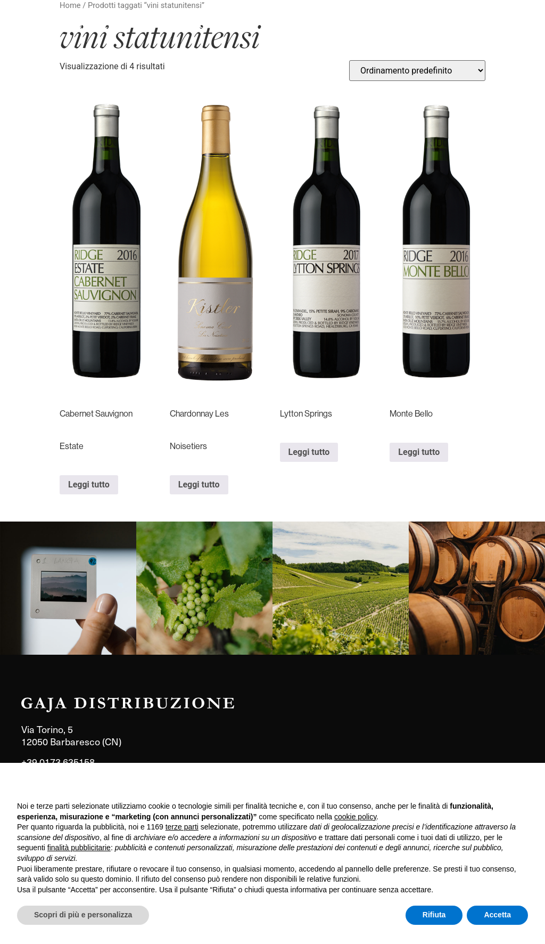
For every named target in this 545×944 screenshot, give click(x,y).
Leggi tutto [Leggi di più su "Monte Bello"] (419, 452)
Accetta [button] (497, 914)
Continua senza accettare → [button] (479, 785)
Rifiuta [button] (434, 914)
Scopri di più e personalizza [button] (83, 914)
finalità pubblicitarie (79, 847)
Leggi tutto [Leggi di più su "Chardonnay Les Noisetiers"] (199, 484)
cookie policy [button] (355, 816)
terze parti (182, 827)
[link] (68, 588)
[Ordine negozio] (417, 70)
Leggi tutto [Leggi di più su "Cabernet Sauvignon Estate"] (89, 484)
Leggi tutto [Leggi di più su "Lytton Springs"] (309, 452)
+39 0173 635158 (58, 761)
